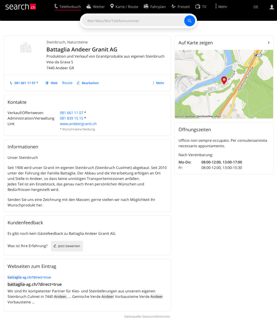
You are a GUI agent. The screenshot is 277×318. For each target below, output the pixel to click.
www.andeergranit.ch (78, 123)
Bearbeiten (90, 83)
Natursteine (77, 42)
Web (54, 83)
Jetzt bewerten (69, 246)
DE (255, 6)
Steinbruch (55, 42)
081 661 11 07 (71, 112)
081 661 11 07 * (26, 83)
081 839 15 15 (71, 118)
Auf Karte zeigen (195, 43)
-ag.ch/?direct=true (29, 277)
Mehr (160, 83)
